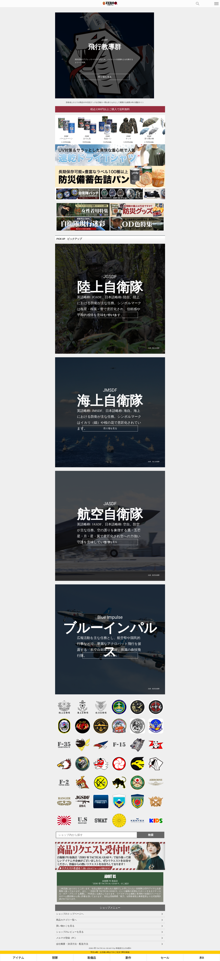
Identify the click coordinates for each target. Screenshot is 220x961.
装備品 (91, 957)
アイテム (18, 957)
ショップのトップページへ (70, 914)
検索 (197, 3)
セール (165, 957)
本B (201, 957)
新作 (128, 957)
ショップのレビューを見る (70, 932)
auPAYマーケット (36, 3)
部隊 (55, 957)
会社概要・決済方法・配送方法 (72, 944)
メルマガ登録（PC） (66, 938)
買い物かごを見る (65, 926)
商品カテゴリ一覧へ (66, 920)
